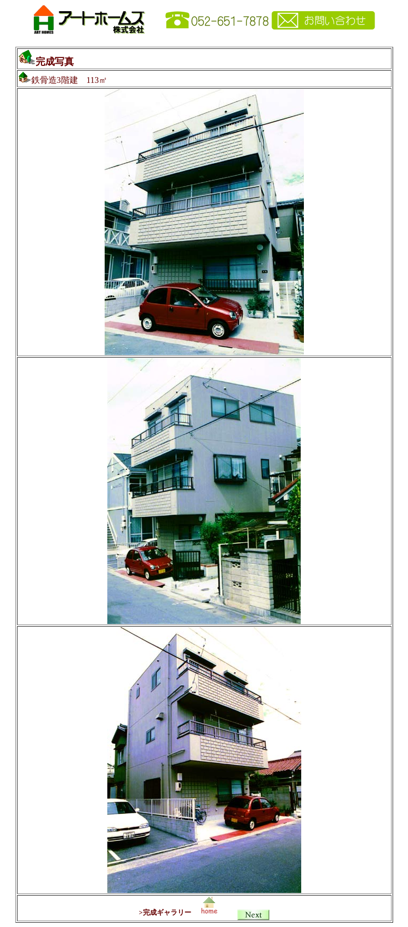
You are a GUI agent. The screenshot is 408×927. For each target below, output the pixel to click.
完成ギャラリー (167, 912)
